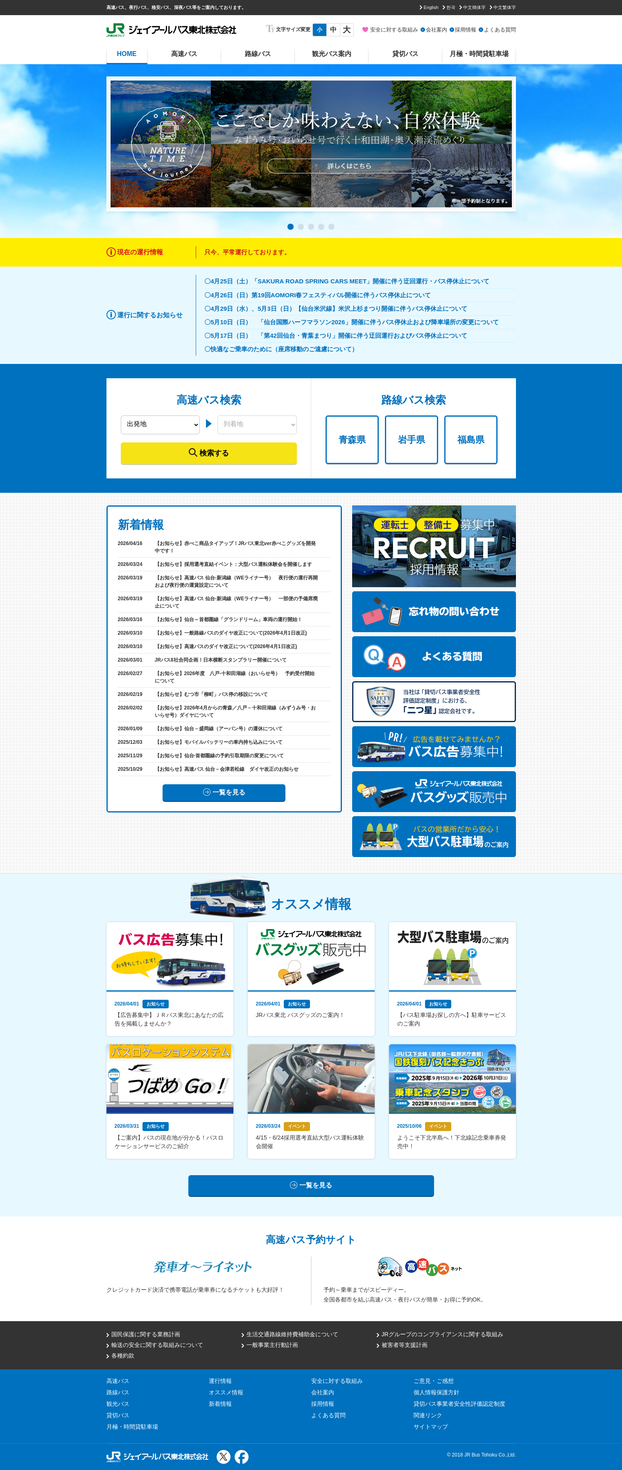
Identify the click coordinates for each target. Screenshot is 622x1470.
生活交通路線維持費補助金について (292, 1334)
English (430, 7)
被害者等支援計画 (404, 1345)
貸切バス (405, 53)
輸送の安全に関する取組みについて (157, 1345)
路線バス (258, 53)
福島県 (470, 440)
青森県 (352, 440)
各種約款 (122, 1355)
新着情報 (220, 1403)
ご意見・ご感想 (434, 1381)
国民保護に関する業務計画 (145, 1334)
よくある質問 (500, 30)
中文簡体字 (474, 7)
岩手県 (411, 440)
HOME (127, 53)
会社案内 (436, 30)
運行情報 (220, 1381)
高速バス (184, 53)
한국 (450, 7)
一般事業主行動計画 (272, 1345)
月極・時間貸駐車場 (479, 53)
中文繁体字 (504, 7)
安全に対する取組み (394, 30)
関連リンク (428, 1415)
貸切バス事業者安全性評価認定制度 (459, 1403)
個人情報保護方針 (436, 1392)
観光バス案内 (331, 53)
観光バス (117, 1403)
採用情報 (465, 30)
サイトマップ (431, 1426)
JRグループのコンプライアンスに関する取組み (442, 1334)
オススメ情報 (226, 1392)
